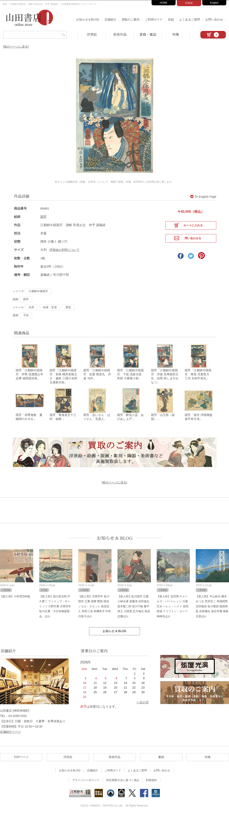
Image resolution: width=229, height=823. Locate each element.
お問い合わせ (214, 19)
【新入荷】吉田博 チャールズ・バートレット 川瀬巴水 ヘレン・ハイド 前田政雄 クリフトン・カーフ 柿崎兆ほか (173, 613)
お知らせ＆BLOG (87, 19)
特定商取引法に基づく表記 (122, 787)
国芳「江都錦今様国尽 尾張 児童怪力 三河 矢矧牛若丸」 (198, 381)
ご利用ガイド (154, 19)
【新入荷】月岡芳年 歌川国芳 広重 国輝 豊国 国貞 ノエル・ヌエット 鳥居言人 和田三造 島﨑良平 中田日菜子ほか (94, 613)
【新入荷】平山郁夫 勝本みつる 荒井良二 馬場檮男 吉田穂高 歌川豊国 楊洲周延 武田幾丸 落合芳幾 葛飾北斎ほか (212, 613)
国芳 (43, 222)
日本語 (189, 2)
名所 (31, 313)
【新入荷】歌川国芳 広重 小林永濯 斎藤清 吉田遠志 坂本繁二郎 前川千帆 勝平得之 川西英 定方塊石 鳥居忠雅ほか (133, 613)
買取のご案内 (131, 19)
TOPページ (21, 764)
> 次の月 (143, 709)
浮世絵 (92, 34)
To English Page (203, 202)
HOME (164, 2)
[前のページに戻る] (16, 46)
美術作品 (120, 34)
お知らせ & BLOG (115, 545)
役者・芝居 (50, 313)
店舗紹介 (110, 19)
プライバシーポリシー (86, 787)
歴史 (68, 313)
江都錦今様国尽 (38, 297)
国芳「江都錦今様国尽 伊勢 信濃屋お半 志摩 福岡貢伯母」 (31, 381)
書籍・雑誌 (147, 34)
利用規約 (151, 787)
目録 (171, 19)
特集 (175, 34)
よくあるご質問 (189, 19)
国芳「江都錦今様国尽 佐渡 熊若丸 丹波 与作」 (97, 381)
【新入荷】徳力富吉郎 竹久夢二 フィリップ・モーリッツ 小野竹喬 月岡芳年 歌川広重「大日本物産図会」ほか (55, 613)
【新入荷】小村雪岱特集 (15, 603)
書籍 (161, 764)
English (214, 2)
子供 (26, 321)
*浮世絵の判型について (64, 255)
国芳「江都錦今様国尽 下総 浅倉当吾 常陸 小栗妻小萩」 (131, 381)
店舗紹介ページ (10, 739)
